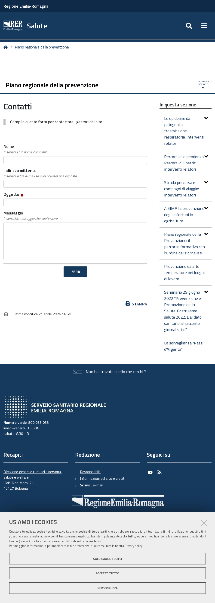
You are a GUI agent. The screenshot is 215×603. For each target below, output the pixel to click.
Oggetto (13, 194)
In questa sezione (178, 104)
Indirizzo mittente (40, 173)
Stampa (136, 304)
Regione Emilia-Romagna (25, 6)
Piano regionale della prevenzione (42, 47)
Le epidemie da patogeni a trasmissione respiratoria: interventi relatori (186, 130)
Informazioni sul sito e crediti (102, 478)
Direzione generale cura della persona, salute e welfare (32, 474)
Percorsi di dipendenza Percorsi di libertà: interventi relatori (186, 163)
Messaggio (30, 215)
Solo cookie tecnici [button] (107, 558)
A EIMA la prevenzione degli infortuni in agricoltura (186, 214)
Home (6, 47)
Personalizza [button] (108, 588)
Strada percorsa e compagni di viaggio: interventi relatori (186, 188)
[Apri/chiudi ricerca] (189, 25)
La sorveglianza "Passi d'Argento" (183, 346)
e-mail (98, 485)
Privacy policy (133, 545)
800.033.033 (38, 422)
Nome (25, 149)
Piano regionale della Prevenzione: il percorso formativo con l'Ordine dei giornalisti (186, 243)
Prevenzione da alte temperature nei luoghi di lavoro (184, 272)
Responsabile (90, 471)
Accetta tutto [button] (107, 573)
